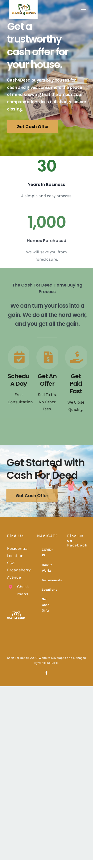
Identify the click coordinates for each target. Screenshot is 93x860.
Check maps (21, 590)
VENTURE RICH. (48, 663)
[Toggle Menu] (83, 9)
